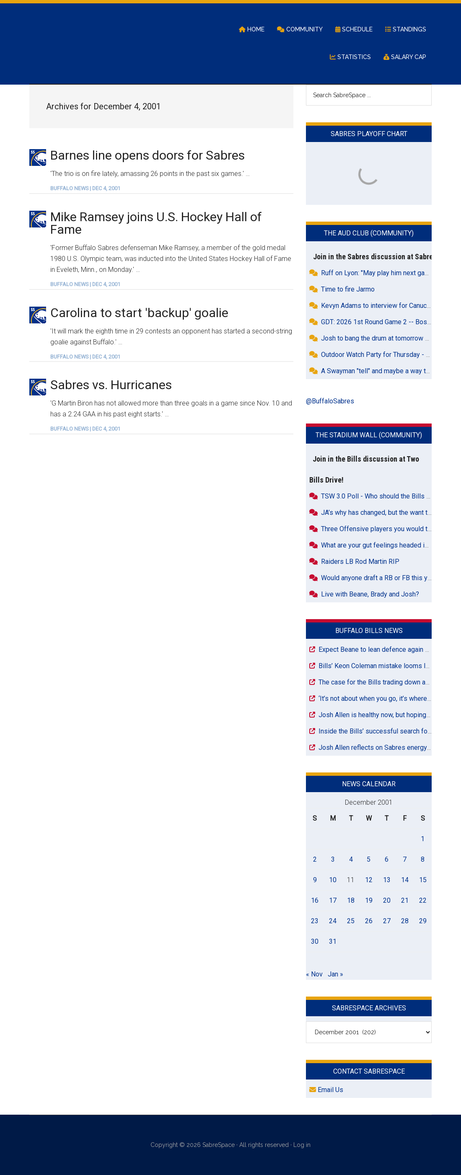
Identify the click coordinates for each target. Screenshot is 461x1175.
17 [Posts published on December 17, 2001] (333, 900)
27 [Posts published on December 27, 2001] (387, 921)
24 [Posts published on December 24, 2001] (333, 921)
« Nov (314, 974)
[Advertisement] (161, 509)
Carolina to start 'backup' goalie (139, 312)
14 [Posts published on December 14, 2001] (405, 880)
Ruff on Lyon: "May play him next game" (378, 273)
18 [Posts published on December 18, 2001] (351, 900)
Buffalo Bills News (369, 631)
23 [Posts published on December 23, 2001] (315, 921)
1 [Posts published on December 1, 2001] (423, 839)
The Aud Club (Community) (369, 233)
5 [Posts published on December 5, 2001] (368, 859)
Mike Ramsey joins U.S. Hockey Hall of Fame (156, 223)
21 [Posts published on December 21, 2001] (405, 900)
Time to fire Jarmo (348, 289)
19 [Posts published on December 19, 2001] (369, 900)
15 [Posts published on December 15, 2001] (423, 880)
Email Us (326, 1090)
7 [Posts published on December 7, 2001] (405, 859)
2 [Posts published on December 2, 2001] (315, 859)
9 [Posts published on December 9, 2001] (315, 880)
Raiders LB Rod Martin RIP (360, 562)
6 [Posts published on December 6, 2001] (386, 859)
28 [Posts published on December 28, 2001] (405, 921)
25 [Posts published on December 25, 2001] (351, 921)
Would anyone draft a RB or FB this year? (380, 578)
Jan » (335, 974)
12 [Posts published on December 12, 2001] (369, 880)
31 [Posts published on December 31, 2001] (333, 941)
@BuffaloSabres (330, 401)
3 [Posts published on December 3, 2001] (333, 859)
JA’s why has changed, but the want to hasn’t (385, 512)
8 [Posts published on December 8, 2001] (423, 859)
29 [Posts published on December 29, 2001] (423, 921)
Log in (302, 1144)
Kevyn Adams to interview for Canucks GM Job (389, 306)
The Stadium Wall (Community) (369, 435)
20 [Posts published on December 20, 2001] (387, 900)
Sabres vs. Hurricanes (111, 384)
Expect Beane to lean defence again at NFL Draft (390, 649)
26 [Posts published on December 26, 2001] (369, 921)
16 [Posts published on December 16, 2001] (315, 900)
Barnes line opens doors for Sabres (147, 155)
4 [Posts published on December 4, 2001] (351, 859)
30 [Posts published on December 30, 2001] (315, 941)
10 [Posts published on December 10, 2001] (333, 880)
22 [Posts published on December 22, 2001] (423, 900)
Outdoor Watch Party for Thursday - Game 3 (384, 355)
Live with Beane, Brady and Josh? (370, 594)
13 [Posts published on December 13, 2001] (387, 880)
